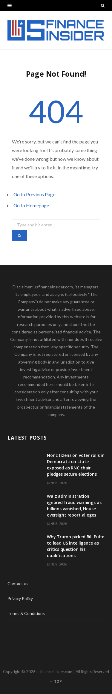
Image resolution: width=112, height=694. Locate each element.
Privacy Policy (20, 598)
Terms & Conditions (26, 613)
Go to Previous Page (34, 194)
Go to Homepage (31, 205)
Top (56, 681)
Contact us (17, 583)
